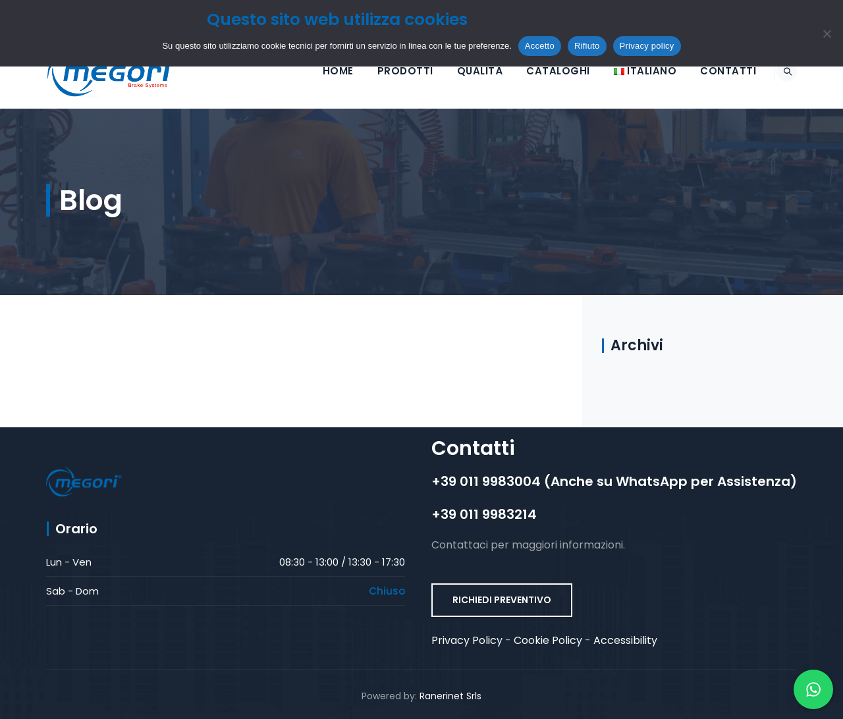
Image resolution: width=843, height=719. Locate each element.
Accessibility (625, 640)
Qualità (465, 71)
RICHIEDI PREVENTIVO (501, 599)
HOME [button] (323, 71)
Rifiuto (587, 46)
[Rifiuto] (826, 33)
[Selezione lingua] (630, 71)
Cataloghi (543, 71)
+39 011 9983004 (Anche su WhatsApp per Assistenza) (614, 481)
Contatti (713, 71)
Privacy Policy (467, 640)
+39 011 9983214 (484, 514)
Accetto (540, 46)
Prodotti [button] (390, 71)
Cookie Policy (548, 640)
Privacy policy (647, 46)
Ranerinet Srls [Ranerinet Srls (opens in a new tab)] (450, 696)
